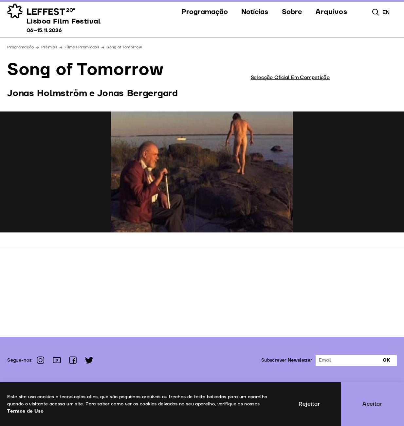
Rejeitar (309, 404)
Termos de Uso (25, 411)
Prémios (49, 47)
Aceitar (372, 404)
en (386, 12)
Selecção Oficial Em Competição (290, 77)
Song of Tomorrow (124, 47)
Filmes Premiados (81, 47)
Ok (386, 360)
